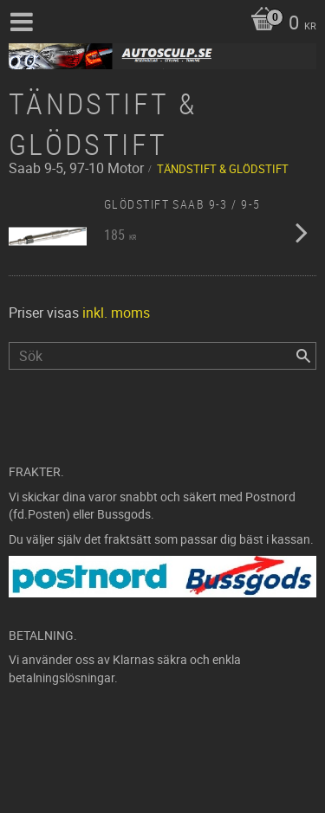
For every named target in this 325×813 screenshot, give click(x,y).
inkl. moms (116, 312)
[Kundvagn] (279, 24)
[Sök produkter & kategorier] (162, 356)
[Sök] (303, 356)
